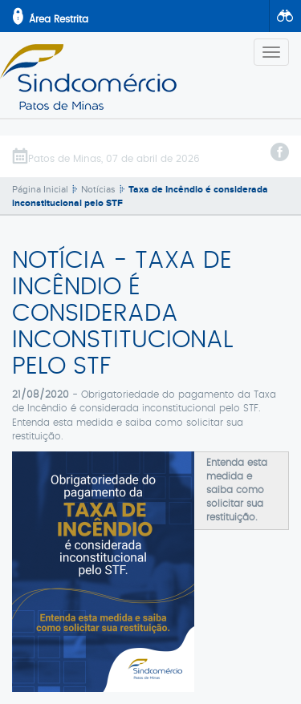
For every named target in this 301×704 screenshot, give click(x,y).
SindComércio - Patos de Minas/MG (88, 77)
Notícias (98, 189)
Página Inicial (40, 189)
